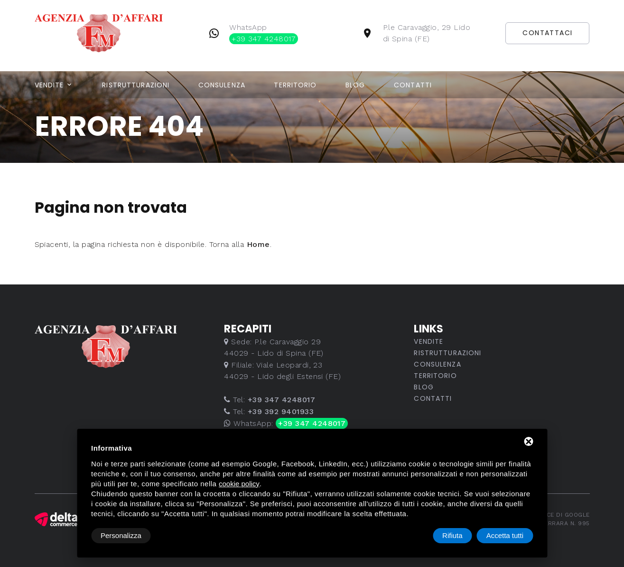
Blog (355, 85)
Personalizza (121, 535)
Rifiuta (452, 535)
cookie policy (239, 484)
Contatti (413, 85)
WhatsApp (263, 33)
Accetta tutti (504, 535)
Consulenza (221, 85)
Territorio (295, 85)
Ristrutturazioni (135, 85)
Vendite (49, 85)
